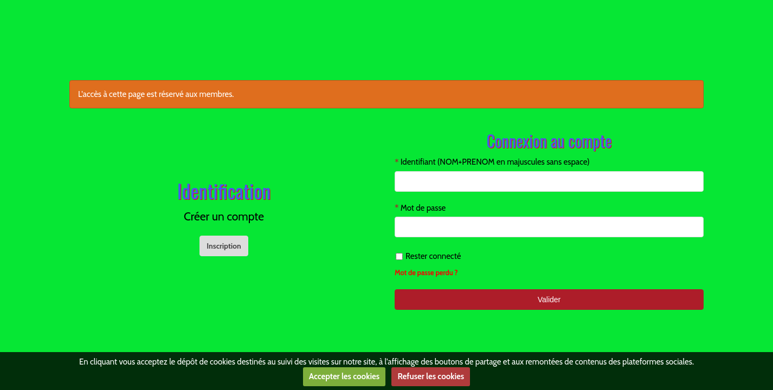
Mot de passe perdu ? (426, 273)
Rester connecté (428, 256)
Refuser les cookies (430, 376)
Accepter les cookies (344, 376)
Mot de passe (423, 208)
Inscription (224, 246)
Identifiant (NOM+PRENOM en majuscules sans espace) (495, 162)
